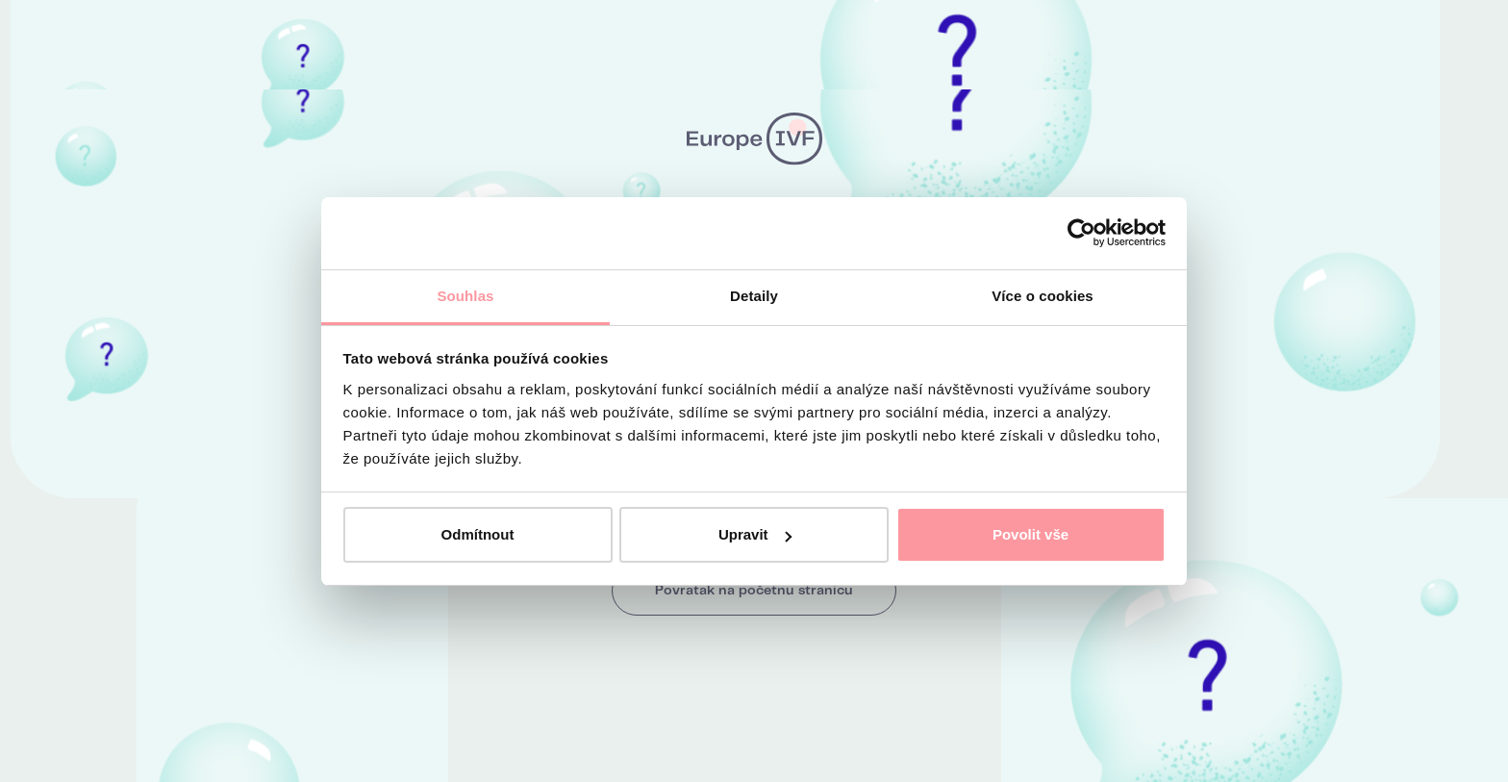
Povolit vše (1030, 534)
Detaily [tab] (754, 296)
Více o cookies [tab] (1042, 296)
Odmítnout (478, 534)
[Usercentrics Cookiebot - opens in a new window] (1081, 232)
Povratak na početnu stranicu (754, 590)
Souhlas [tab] (465, 296)
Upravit (755, 534)
